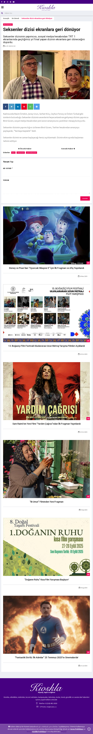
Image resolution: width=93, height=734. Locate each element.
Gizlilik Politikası (39, 731)
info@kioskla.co (51, 707)
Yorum (6, 180)
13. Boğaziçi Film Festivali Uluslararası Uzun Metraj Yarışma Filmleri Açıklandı (46, 346)
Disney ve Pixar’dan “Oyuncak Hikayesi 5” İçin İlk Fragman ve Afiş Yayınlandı (46, 268)
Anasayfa (6, 18)
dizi (13, 152)
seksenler (20, 152)
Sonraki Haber (68, 149)
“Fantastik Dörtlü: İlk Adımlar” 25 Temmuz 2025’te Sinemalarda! (46, 657)
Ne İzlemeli (15, 18)
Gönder (85, 198)
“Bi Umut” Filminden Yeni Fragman (46, 501)
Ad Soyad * (8, 168)
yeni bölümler (31, 152)
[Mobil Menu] (2, 7)
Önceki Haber (24, 149)
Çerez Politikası (76, 729)
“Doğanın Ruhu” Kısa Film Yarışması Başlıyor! (46, 579)
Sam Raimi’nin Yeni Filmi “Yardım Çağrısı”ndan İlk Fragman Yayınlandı (46, 423)
